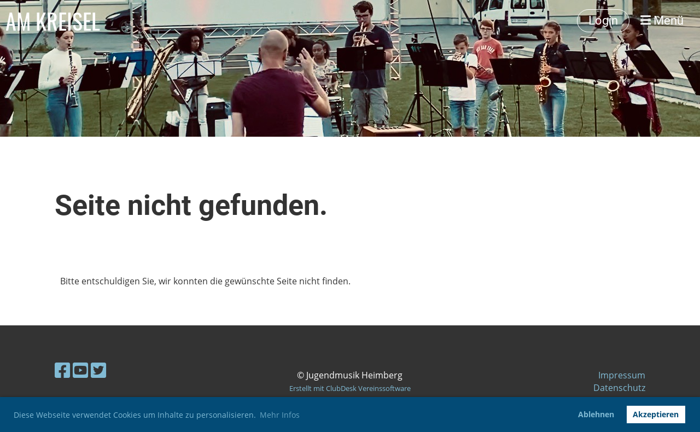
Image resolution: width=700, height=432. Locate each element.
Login (603, 20)
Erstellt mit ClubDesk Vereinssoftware (350, 388)
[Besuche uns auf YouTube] (80, 370)
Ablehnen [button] (596, 414)
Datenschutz (619, 388)
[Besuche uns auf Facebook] (62, 370)
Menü (662, 20)
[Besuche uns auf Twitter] (98, 370)
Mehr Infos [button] (280, 415)
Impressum (621, 375)
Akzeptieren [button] (656, 414)
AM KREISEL (52, 20)
